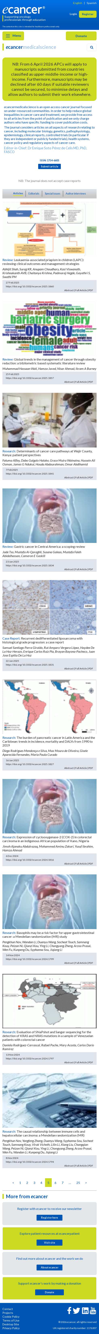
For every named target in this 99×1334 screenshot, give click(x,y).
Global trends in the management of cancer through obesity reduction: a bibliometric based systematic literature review (49, 361)
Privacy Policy (11, 1328)
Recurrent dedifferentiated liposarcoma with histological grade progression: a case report (42, 640)
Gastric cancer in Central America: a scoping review (49, 546)
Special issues (52, 193)
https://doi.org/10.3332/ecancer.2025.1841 (30, 473)
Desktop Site (10, 1324)
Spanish (92, 3)
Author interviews (76, 193)
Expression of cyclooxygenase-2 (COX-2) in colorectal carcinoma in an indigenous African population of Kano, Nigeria (47, 839)
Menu (13, 35)
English (77, 3)
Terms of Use (10, 1320)
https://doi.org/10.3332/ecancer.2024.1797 (30, 1058)
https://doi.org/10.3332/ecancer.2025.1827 (30, 764)
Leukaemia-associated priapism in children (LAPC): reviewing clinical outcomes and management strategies (43, 262)
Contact (7, 1309)
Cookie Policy (10, 1316)
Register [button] (88, 14)
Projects (7, 1312)
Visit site (49, 1242)
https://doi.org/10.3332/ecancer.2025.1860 (30, 286)
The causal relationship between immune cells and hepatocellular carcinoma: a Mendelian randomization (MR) (43, 1133)
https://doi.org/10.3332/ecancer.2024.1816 (30, 859)
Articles (18, 193)
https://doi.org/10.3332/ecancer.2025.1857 (30, 378)
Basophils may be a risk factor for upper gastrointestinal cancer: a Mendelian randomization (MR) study (48, 934)
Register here (49, 1217)
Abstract (69, 290)
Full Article (81, 290)
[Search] (92, 47)
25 (78, 1182)
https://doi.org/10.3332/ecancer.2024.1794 (30, 1161)
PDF (90, 290)
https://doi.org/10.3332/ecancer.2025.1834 (30, 565)
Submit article (49, 166)
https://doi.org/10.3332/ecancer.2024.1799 (30, 959)
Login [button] (73, 14)
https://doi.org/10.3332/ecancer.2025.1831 (30, 664)
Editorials (33, 193)
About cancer (49, 1267)
